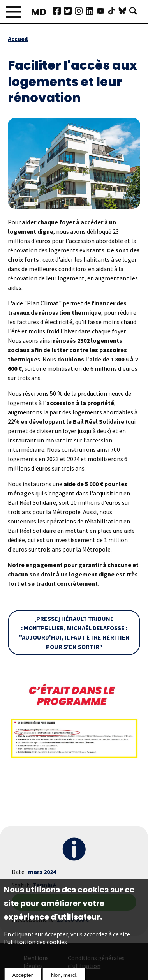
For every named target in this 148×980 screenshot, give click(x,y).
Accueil (18, 38)
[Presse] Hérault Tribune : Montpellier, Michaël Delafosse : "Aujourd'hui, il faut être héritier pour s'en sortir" (74, 632)
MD (38, 11)
